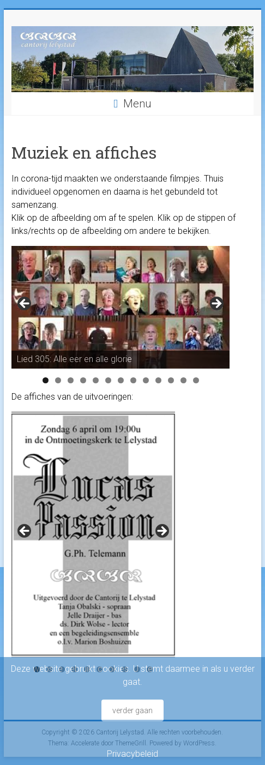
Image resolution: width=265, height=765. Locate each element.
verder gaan (132, 710)
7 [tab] (121, 380)
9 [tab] (146, 380)
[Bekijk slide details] (120, 307)
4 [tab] (83, 380)
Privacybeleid (132, 754)
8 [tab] (133, 380)
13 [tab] (196, 380)
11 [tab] (171, 380)
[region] (120, 307)
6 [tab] (108, 380)
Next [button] (216, 304)
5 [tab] (96, 380)
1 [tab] (46, 380)
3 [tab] (71, 380)
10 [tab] (158, 380)
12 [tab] (183, 380)
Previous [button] (25, 304)
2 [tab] (58, 380)
